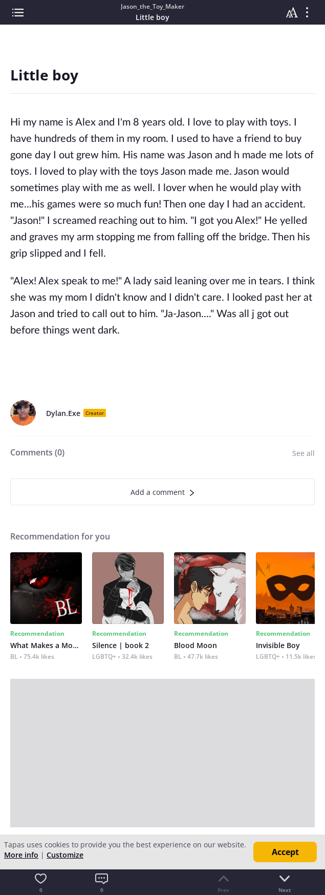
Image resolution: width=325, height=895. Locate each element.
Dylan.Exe (63, 413)
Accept (285, 852)
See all (303, 453)
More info (21, 855)
